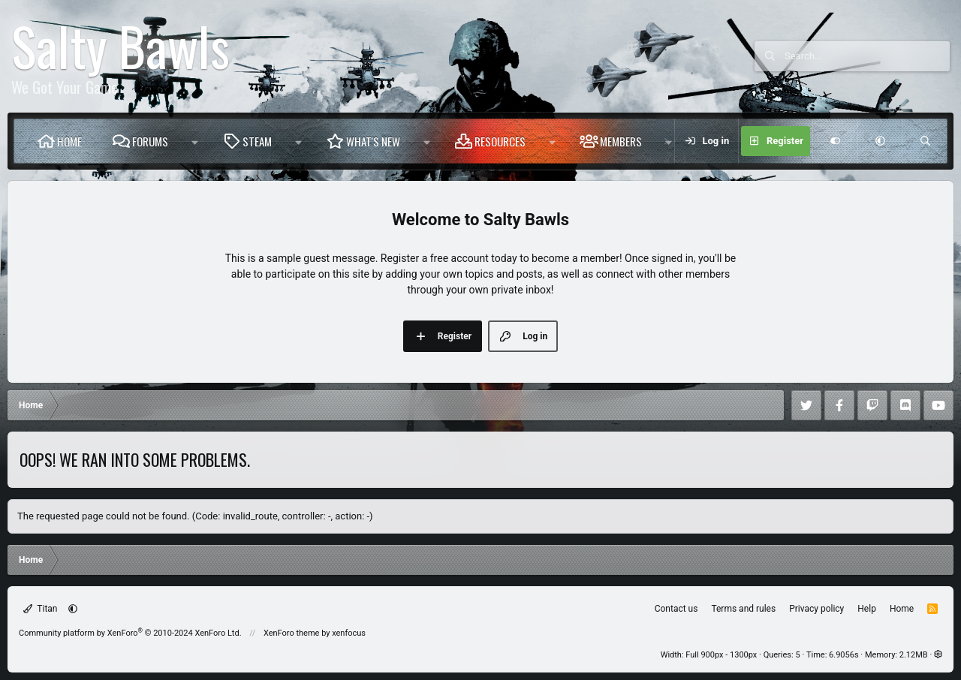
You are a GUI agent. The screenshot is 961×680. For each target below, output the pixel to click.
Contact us (676, 608)
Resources (500, 141)
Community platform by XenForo (130, 633)
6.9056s (844, 655)
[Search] (867, 56)
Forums (150, 141)
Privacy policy (816, 608)
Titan (40, 608)
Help (866, 608)
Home (69, 141)
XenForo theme (292, 633)
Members (621, 141)
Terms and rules (743, 608)
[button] (194, 141)
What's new (373, 141)
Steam (257, 141)
